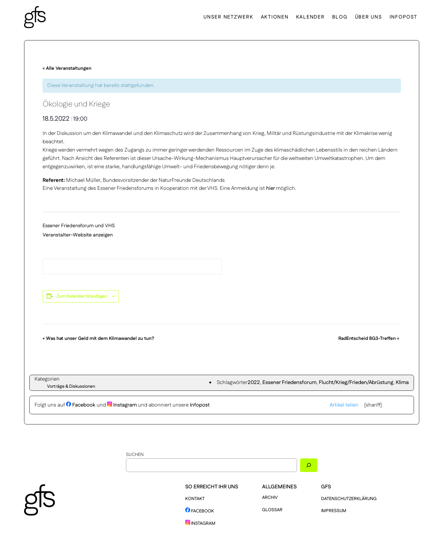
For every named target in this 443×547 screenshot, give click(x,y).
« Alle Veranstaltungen (67, 68)
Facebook (80, 405)
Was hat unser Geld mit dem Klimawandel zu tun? (98, 338)
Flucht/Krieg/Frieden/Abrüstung (356, 382)
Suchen (135, 455)
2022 (254, 382)
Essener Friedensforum (289, 382)
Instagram (122, 405)
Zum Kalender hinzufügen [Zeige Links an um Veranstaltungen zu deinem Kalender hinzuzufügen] (81, 296)
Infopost (200, 405)
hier (271, 188)
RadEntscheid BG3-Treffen (368, 338)
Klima (402, 382)
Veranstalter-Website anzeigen (78, 235)
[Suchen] (308, 465)
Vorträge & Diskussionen (71, 386)
